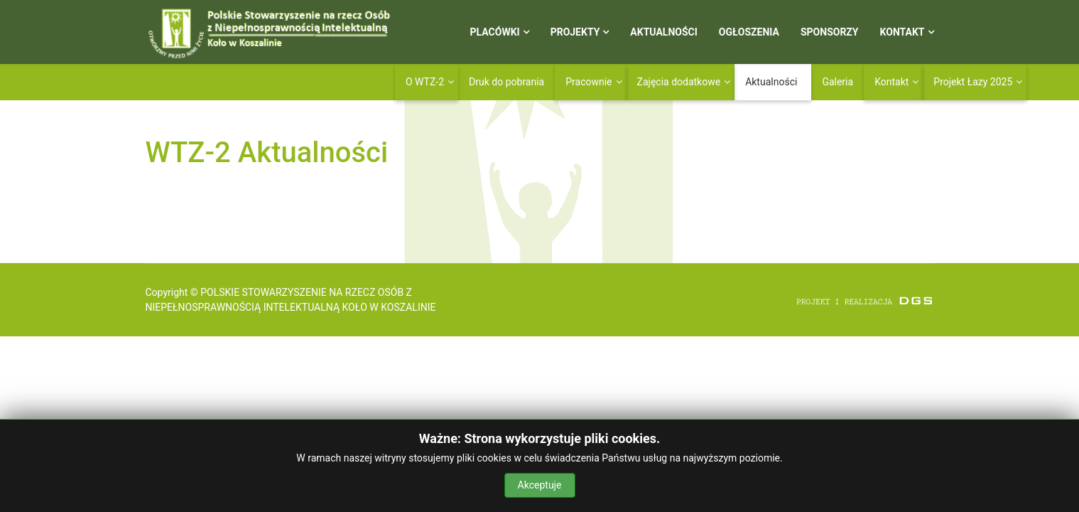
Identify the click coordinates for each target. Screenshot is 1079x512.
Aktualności (663, 32)
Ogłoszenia (749, 32)
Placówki (495, 32)
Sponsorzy (830, 32)
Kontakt (902, 32)
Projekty (575, 32)
